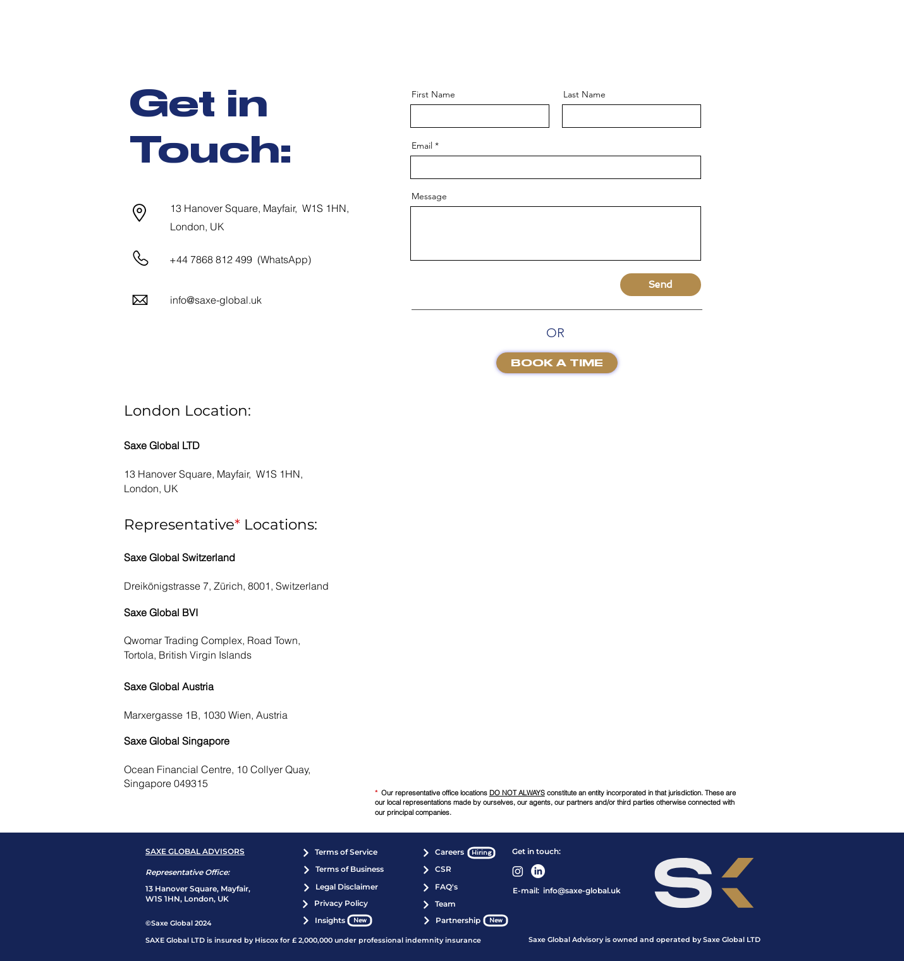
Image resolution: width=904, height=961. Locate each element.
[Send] (660, 284)
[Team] (438, 904)
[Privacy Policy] (334, 904)
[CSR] (436, 869)
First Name (433, 94)
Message (429, 196)
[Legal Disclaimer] (340, 887)
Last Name (584, 94)
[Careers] (442, 852)
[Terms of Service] (339, 852)
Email (422, 145)
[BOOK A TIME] (557, 362)
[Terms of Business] (343, 869)
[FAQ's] (439, 887)
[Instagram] (518, 871)
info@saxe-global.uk (216, 300)
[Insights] (323, 920)
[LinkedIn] (538, 871)
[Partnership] (451, 920)
